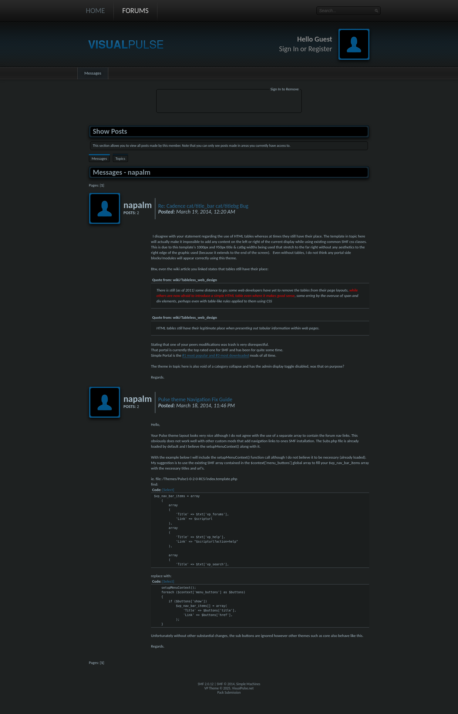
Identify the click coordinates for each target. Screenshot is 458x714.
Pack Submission (229, 692)
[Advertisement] (229, 102)
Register (320, 48)
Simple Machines (248, 684)
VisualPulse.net (243, 688)
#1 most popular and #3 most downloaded (215, 355)
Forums (135, 10)
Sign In (289, 48)
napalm (137, 204)
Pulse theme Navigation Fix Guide (195, 399)
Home (95, 10)
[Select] (168, 489)
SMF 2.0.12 (206, 684)
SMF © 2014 (226, 684)
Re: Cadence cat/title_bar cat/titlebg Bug (203, 206)
